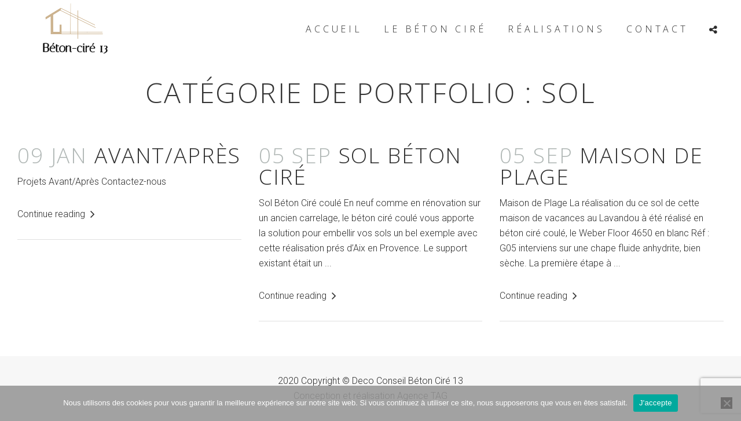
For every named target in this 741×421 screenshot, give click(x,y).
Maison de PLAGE (601, 165)
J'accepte (655, 402)
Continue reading (56, 213)
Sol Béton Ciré (361, 165)
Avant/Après (129, 155)
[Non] (726, 403)
